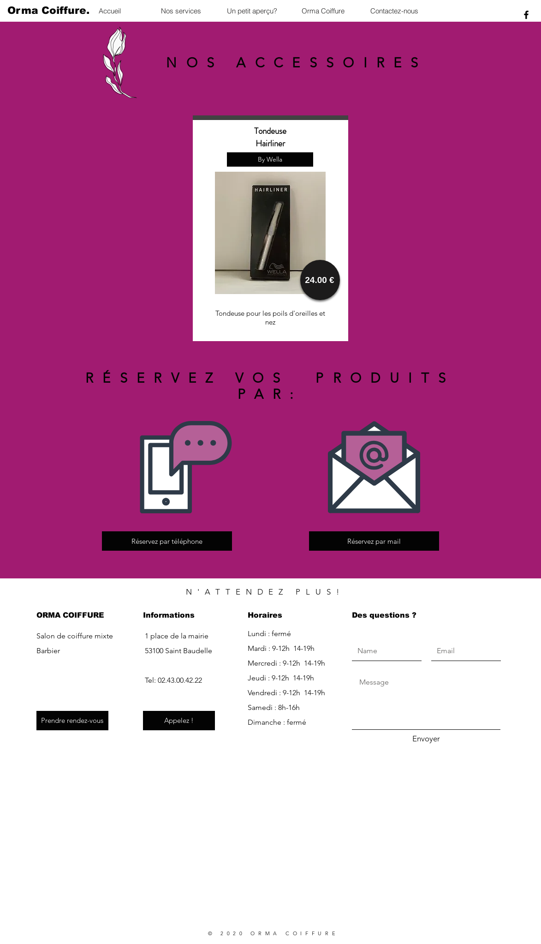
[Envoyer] (426, 739)
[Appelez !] (179, 720)
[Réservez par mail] (374, 541)
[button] (270, 159)
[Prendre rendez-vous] (72, 720)
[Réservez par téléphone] (167, 541)
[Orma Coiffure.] (48, 10)
